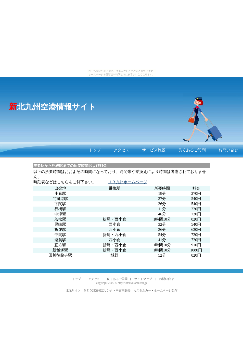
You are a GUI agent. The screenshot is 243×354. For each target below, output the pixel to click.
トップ (95, 150)
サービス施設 (153, 150)
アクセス (121, 150)
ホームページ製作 (166, 290)
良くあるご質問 (192, 150)
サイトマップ (143, 279)
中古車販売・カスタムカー (133, 290)
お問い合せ (228, 150)
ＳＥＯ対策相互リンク (98, 290)
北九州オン (73, 290)
